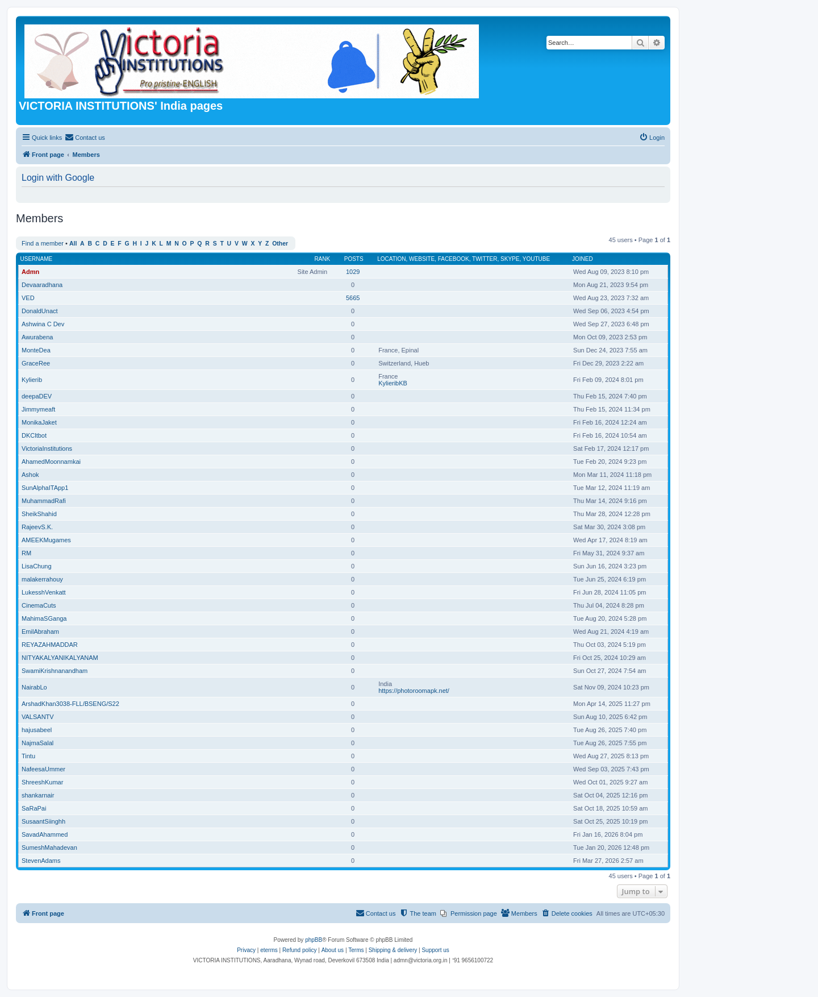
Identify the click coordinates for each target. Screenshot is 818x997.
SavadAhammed (45, 834)
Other (280, 243)
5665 (353, 297)
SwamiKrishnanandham (54, 670)
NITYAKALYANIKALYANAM (60, 657)
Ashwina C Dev (43, 324)
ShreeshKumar (42, 782)
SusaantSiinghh (43, 821)
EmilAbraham (40, 631)
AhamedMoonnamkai (51, 461)
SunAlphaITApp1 (45, 487)
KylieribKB (392, 383)
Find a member (43, 243)
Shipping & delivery (393, 950)
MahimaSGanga (44, 618)
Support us (435, 950)
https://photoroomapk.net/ (413, 690)
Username (36, 259)
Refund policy (299, 950)
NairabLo (34, 687)
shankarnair (38, 795)
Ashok (30, 474)
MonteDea (36, 350)
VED (28, 297)
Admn (30, 271)
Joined (582, 259)
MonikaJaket (39, 422)
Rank (322, 259)
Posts (354, 259)
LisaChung (37, 566)
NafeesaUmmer (43, 769)
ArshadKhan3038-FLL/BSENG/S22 (70, 703)
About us (333, 950)
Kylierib (32, 379)
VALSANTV (38, 716)
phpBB (313, 940)
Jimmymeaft (38, 409)
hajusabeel (37, 729)
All (73, 243)
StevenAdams (41, 860)
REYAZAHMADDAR (50, 644)
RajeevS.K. (37, 527)
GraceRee (36, 363)
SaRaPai (34, 808)
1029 (353, 271)
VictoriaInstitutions (47, 448)
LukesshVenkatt (44, 592)
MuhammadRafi (44, 500)
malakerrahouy (42, 579)
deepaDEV (37, 396)
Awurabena (37, 337)
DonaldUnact (40, 311)
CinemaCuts (39, 605)
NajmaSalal (37, 743)
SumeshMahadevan (49, 847)
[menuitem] (85, 137)
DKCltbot (34, 435)
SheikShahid (39, 513)
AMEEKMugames (46, 540)
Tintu (28, 756)
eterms (269, 950)
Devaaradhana (42, 284)
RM (26, 553)
